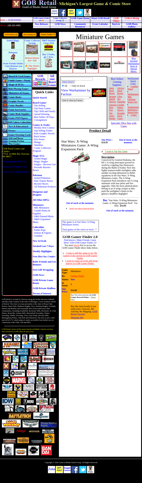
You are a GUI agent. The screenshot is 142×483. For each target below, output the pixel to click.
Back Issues (40, 136)
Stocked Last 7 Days (43, 246)
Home (2, 19)
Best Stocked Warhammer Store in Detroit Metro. (133, 65)
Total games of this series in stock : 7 (79, 229)
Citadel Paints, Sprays (120, 107)
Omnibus (38, 145)
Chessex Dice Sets (113, 107)
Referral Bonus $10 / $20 (32, 59)
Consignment (40, 120)
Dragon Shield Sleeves (112, 99)
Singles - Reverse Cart (45, 164)
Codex (134, 115)
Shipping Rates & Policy (14, 161)
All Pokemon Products (45, 186)
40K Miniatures (41, 207)
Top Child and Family (44, 111)
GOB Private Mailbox (44, 288)
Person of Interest (42, 293)
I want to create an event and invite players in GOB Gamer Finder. (81, 262)
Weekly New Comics (44, 127)
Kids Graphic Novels (44, 133)
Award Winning (41, 114)
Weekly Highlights (42, 251)
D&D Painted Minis (44, 216)
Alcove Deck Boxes (120, 91)
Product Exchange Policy (14, 166)
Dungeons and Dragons (40, 193)
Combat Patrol (132, 87)
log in (76, 245)
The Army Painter (112, 116)
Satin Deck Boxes (112, 91)
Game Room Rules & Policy (16, 172)
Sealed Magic (40, 158)
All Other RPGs (41, 200)
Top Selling (39, 105)
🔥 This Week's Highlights (32, 67)
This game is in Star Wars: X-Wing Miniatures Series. (78, 223)
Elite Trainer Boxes (43, 180)
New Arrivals (39, 241)
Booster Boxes (41, 183)
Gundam (38, 235)
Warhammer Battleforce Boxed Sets (133, 110)
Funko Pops (40, 230)
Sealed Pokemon (42, 178)
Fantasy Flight (77, 276)
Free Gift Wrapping (43, 269)
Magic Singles (41, 161)
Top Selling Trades (43, 130)
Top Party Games (42, 108)
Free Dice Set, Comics (44, 256)
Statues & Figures (42, 232)
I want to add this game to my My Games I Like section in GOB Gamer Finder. (80, 255)
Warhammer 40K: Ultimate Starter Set (133, 98)
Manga (37, 142)
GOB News (38, 275)
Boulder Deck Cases (121, 116)
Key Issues (39, 139)
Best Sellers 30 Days (44, 117)
